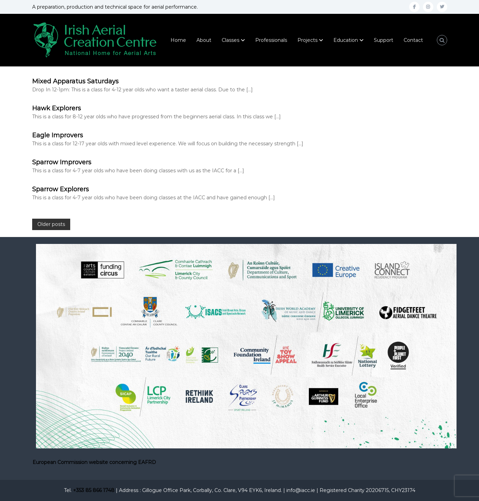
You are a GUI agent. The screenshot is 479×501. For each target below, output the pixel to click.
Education (345, 40)
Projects (307, 40)
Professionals (271, 40)
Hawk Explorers (56, 108)
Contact (413, 40)
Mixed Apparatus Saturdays (75, 81)
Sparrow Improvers (61, 162)
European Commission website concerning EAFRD (94, 462)
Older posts (51, 224)
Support (383, 40)
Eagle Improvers (57, 135)
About (203, 40)
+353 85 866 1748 (93, 490)
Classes (230, 40)
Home (178, 40)
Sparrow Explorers (60, 189)
